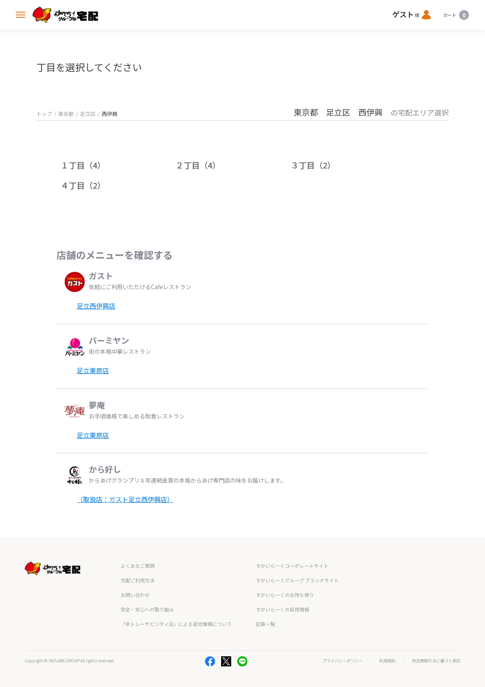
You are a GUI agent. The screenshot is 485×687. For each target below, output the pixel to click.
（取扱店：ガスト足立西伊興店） (125, 499)
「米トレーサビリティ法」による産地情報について (176, 623)
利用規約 (387, 661)
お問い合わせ (135, 594)
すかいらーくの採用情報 (282, 609)
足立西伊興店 (96, 306)
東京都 (66, 113)
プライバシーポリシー (342, 661)
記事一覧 (265, 623)
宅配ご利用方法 (138, 580)
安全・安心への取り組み (147, 609)
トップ (44, 113)
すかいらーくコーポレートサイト (292, 565)
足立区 (88, 113)
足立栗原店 (93, 370)
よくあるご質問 (138, 565)
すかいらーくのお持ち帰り (285, 594)
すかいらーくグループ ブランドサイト (297, 580)
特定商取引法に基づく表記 (436, 661)
